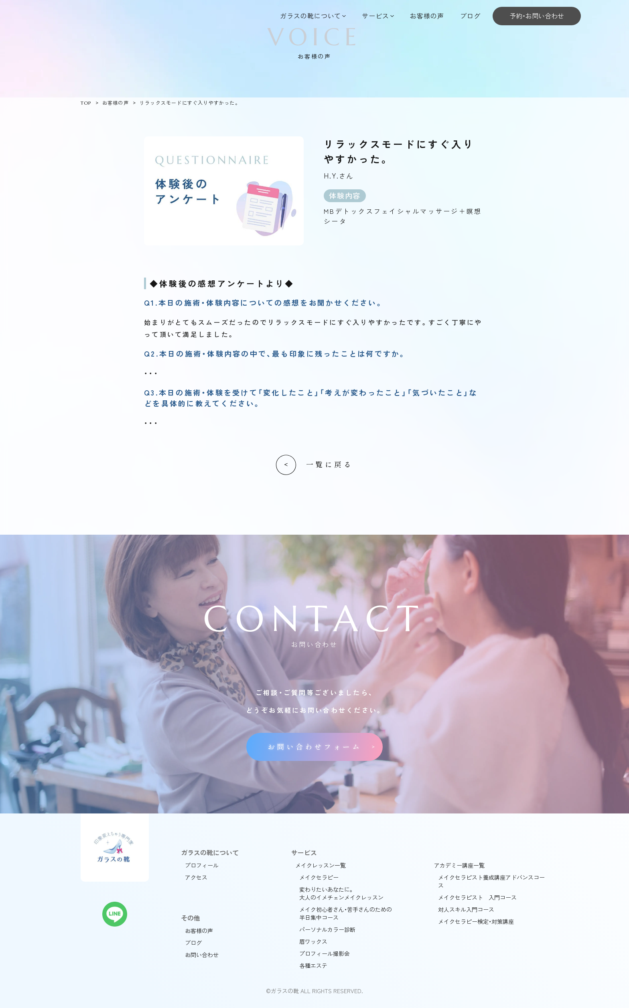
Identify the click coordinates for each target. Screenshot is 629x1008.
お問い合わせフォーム (314, 747)
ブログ (470, 15)
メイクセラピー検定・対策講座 (476, 921)
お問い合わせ (202, 955)
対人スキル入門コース (466, 909)
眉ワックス (313, 941)
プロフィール (202, 865)
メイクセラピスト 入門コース (477, 897)
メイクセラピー (319, 877)
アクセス (196, 877)
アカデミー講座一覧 (459, 865)
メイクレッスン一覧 (320, 865)
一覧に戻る (329, 464)
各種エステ (313, 965)
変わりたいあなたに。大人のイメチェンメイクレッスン (341, 893)
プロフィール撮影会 (324, 953)
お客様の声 (427, 15)
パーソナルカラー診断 (327, 929)
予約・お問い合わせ (536, 15)
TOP (86, 103)
